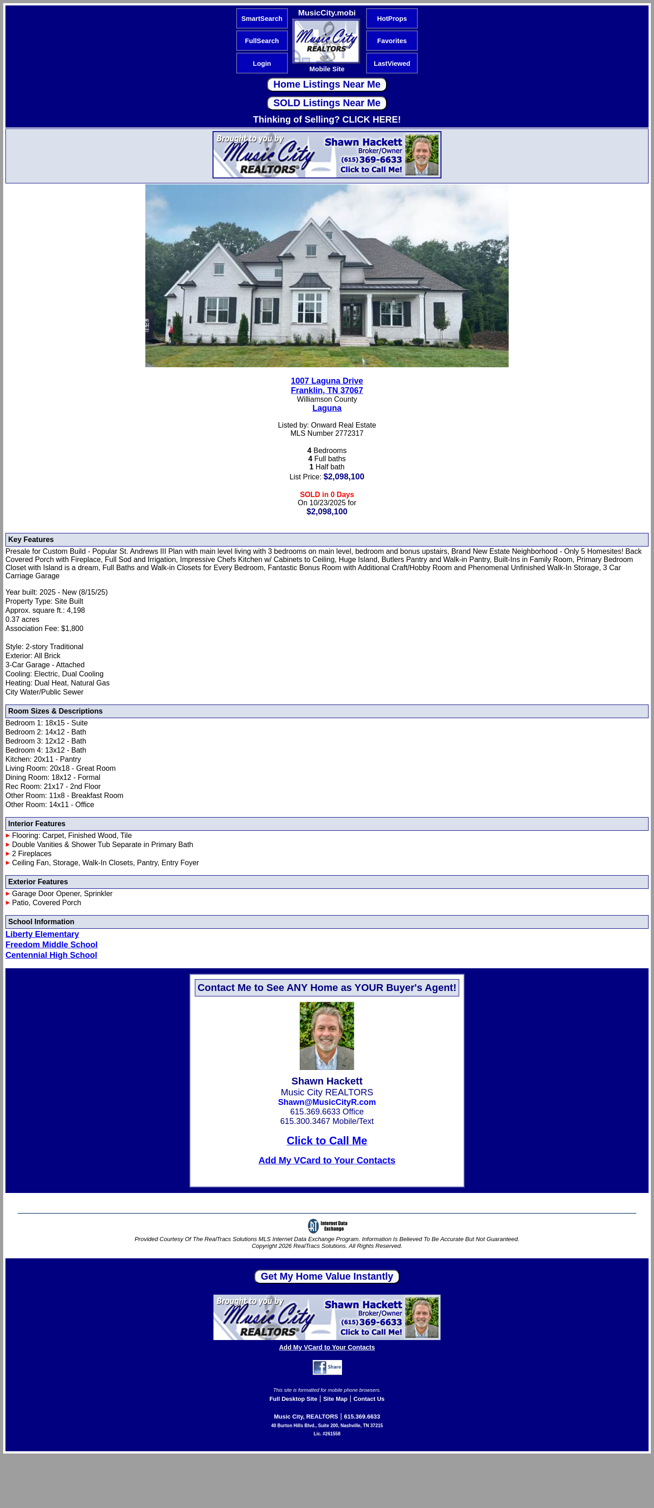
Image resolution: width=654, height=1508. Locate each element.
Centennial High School (51, 955)
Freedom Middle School (51, 944)
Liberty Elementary (42, 934)
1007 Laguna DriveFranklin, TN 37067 (327, 385)
